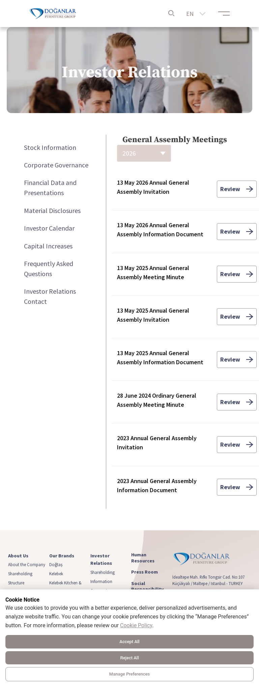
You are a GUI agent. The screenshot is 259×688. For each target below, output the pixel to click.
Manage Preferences (129, 674)
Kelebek (56, 573)
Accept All (129, 641)
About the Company (26, 564)
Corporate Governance (56, 165)
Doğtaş (55, 564)
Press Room (144, 572)
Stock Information (50, 147)
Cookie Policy (136, 625)
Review (236, 189)
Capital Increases (48, 246)
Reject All (129, 657)
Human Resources (142, 558)
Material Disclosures (52, 210)
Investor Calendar (49, 228)
